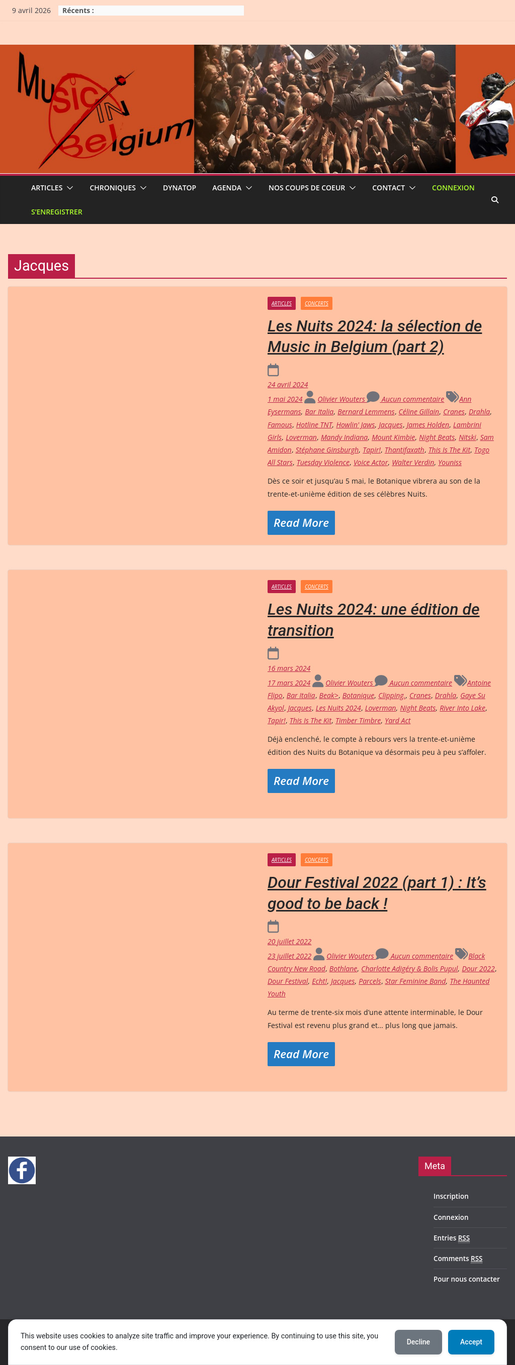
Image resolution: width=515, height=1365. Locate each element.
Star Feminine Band (415, 981)
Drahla (479, 411)
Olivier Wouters (342, 399)
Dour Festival (288, 981)
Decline (418, 1342)
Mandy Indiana (344, 437)
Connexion (453, 187)
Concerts (316, 303)
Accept (471, 1342)
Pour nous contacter (467, 1279)
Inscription (451, 1196)
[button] (67, 188)
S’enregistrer (56, 211)
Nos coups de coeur (307, 187)
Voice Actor (371, 462)
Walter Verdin (413, 462)
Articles (46, 187)
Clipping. (391, 695)
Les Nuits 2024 (338, 708)
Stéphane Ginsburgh (327, 449)
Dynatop (179, 187)
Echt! (319, 981)
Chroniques (113, 187)
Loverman (301, 437)
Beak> (328, 695)
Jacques (390, 424)
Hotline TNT (314, 424)
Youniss (450, 462)
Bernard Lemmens (365, 411)
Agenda (226, 187)
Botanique (358, 695)
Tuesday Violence (323, 462)
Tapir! (372, 449)
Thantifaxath (404, 449)
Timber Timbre (358, 720)
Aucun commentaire (405, 399)
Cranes (454, 411)
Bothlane (343, 968)
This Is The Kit (449, 449)
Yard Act (397, 720)
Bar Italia (319, 411)
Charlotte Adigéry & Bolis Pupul (409, 968)
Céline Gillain (419, 411)
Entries (452, 1238)
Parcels (370, 981)
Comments (458, 1259)
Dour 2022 (478, 968)
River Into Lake (462, 708)
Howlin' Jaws (355, 424)
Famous (280, 424)
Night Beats (437, 437)
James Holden (428, 424)
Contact (388, 187)
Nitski (467, 437)
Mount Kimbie (393, 437)
